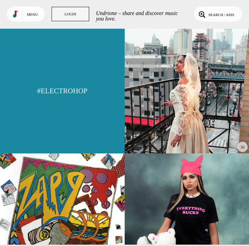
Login (70, 14)
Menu (32, 14)
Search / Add (215, 14)
